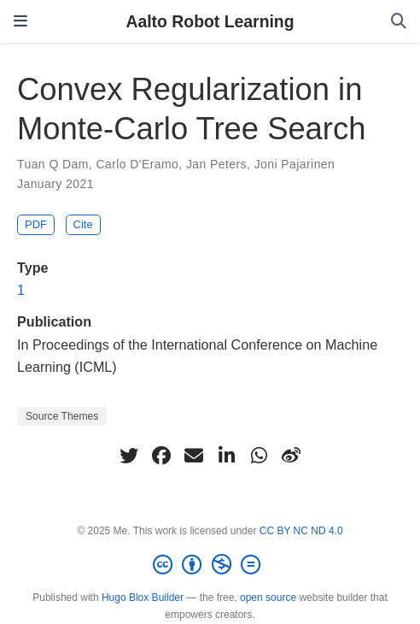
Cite (83, 224)
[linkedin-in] (226, 455)
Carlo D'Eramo (137, 164)
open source (268, 597)
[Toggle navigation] (20, 21)
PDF (36, 224)
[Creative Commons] (210, 565)
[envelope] (194, 455)
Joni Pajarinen (294, 164)
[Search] (398, 22)
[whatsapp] (258, 455)
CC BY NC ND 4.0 (301, 531)
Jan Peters (216, 164)
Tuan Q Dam (53, 164)
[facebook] (161, 455)
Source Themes (62, 416)
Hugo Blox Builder (143, 597)
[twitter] (129, 455)
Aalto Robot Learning (209, 21)
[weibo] (291, 455)
